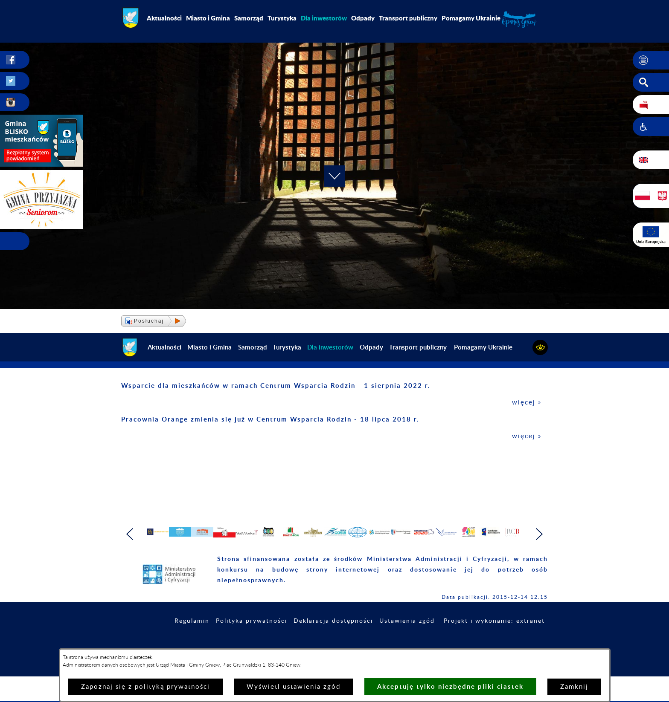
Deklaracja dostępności (333, 644)
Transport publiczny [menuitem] (408, 18)
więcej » (526, 402)
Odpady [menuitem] (363, 18)
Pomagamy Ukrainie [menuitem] (471, 18)
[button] (651, 60)
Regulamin (192, 644)
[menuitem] (324, 18)
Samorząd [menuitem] (248, 18)
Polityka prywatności (251, 644)
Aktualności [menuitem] (164, 18)
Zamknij (574, 687)
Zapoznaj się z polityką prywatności (145, 687)
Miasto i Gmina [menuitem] (208, 18)
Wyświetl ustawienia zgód (293, 687)
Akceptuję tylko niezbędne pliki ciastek (450, 686)
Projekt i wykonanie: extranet (494, 644)
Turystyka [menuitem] (282, 18)
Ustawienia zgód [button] (407, 644)
